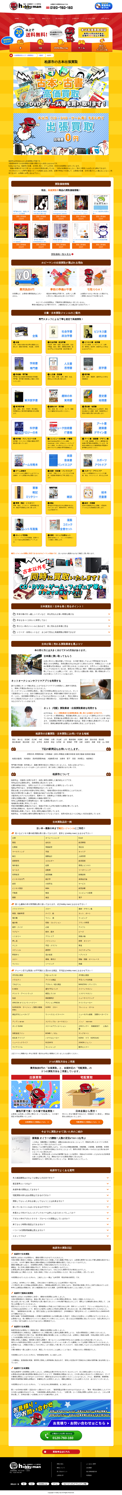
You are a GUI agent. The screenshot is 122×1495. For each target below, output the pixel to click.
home (10, 55)
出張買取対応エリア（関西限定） (24, 55)
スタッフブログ (19, 1236)
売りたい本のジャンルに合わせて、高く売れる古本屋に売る (42, 626)
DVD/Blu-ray (43, 1484)
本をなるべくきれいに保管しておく (32, 620)
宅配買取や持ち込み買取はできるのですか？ (32, 1195)
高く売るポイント (61, 18)
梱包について (46, 18)
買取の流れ (31, 18)
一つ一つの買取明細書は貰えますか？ (29, 1230)
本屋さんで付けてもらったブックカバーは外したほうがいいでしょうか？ (44, 1213)
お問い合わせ (105, 18)
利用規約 (89, 1475)
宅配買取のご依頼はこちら (88, 1122)
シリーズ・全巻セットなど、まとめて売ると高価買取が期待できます (46, 632)
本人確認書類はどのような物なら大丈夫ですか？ (34, 1178)
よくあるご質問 (90, 18)
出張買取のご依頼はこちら (37, 1122)
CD (32, 1484)
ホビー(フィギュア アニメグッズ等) (75, 1484)
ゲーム (55, 1484)
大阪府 (41, 55)
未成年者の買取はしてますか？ (26, 1189)
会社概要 (89, 1467)
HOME (17, 18)
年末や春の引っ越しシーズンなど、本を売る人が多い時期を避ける (45, 614)
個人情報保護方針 (91, 1471)
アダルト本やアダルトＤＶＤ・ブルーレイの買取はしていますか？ (41, 1219)
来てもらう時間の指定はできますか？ (29, 1224)
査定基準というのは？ (22, 1184)
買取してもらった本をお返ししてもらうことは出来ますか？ (38, 1201)
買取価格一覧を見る (61, 254)
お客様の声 (75, 18)
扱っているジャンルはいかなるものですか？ (32, 1207)
